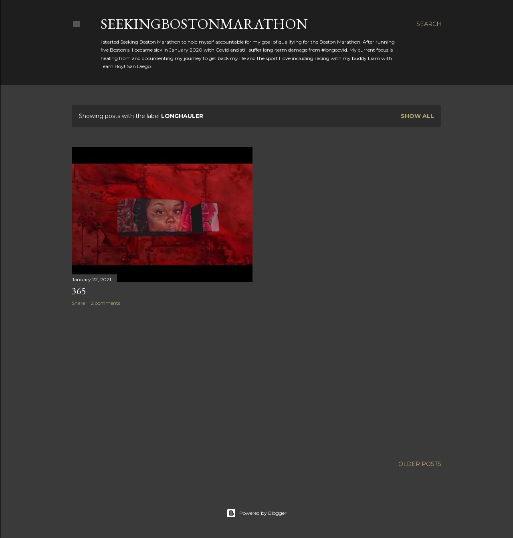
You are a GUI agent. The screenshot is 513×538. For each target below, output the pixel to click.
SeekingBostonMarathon (204, 23)
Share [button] (78, 303)
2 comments (105, 303)
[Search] (428, 24)
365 (79, 290)
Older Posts (419, 464)
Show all (417, 116)
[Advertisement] (162, 382)
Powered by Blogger (256, 513)
